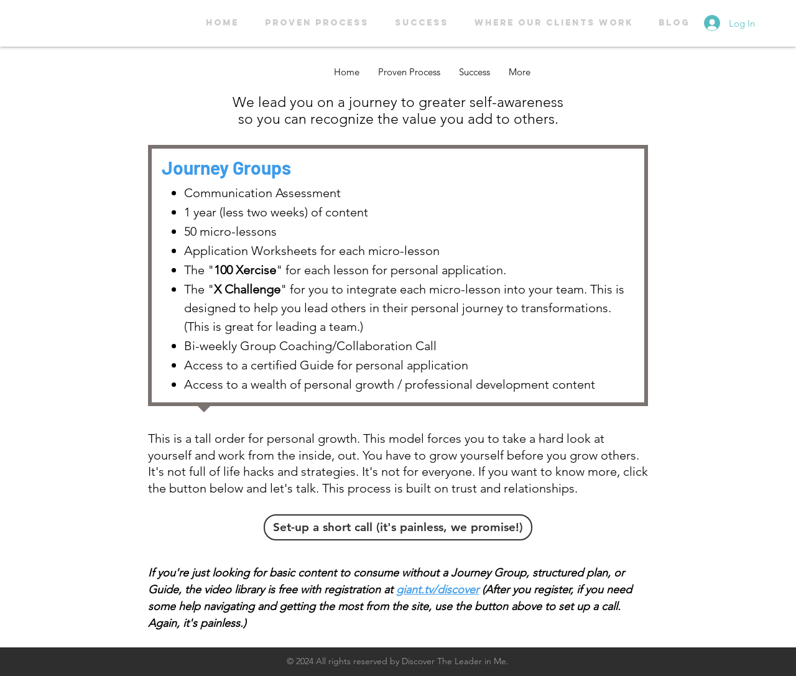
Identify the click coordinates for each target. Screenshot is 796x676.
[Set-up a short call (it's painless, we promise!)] (398, 527)
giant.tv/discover (437, 589)
